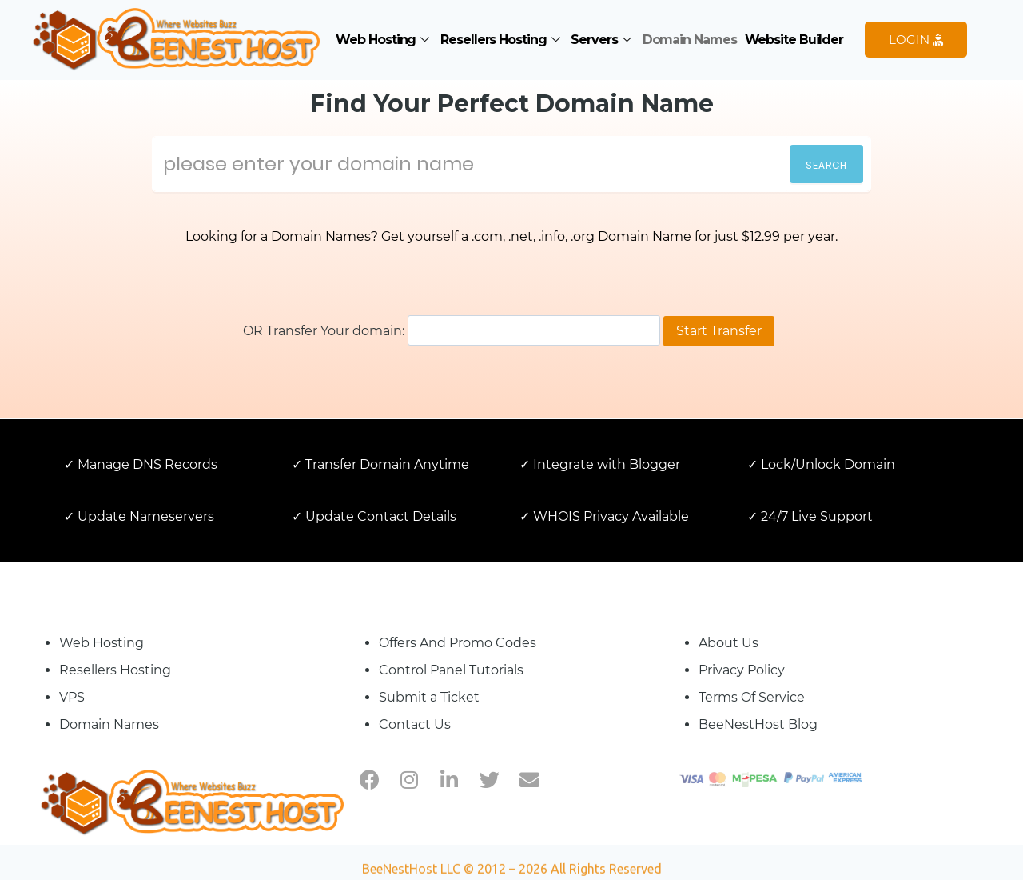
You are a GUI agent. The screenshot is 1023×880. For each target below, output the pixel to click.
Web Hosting (384, 39)
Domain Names (690, 39)
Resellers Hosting (501, 39)
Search (826, 165)
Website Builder (794, 39)
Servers (602, 39)
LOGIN (916, 39)
